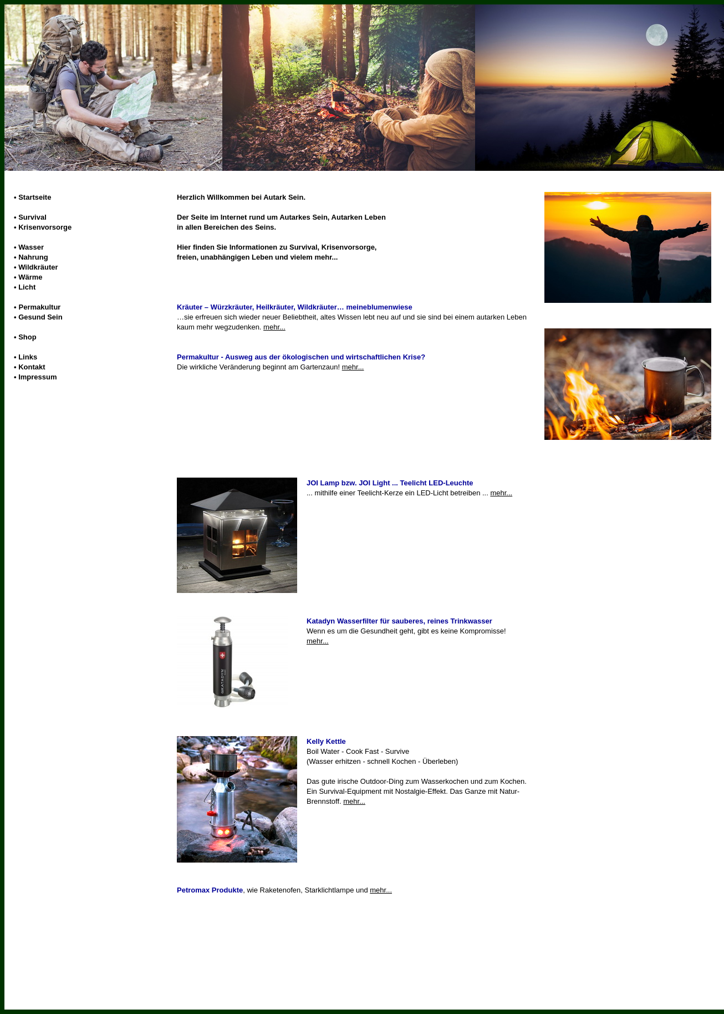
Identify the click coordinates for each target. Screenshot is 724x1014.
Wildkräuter (38, 267)
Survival (32, 217)
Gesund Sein (40, 317)
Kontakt (31, 367)
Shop (27, 337)
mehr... (274, 327)
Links (27, 357)
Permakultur (40, 307)
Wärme (30, 277)
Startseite (34, 197)
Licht (26, 287)
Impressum (37, 377)
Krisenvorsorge (45, 227)
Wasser (31, 247)
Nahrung (33, 257)
